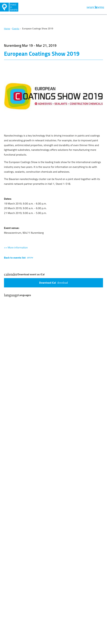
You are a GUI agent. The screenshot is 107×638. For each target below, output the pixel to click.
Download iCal (53, 283)
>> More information (16, 247)
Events (15, 28)
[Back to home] (26, 7)
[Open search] (91, 7)
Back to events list (18, 258)
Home (7, 28)
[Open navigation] (99, 7)
